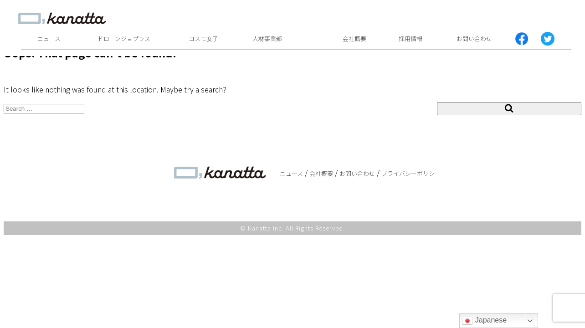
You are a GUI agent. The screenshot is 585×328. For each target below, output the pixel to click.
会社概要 (354, 38)
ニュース (49, 38)
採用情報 (410, 38)
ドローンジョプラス (124, 38)
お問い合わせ (474, 38)
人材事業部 (267, 38)
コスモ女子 (203, 38)
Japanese (484, 320)
